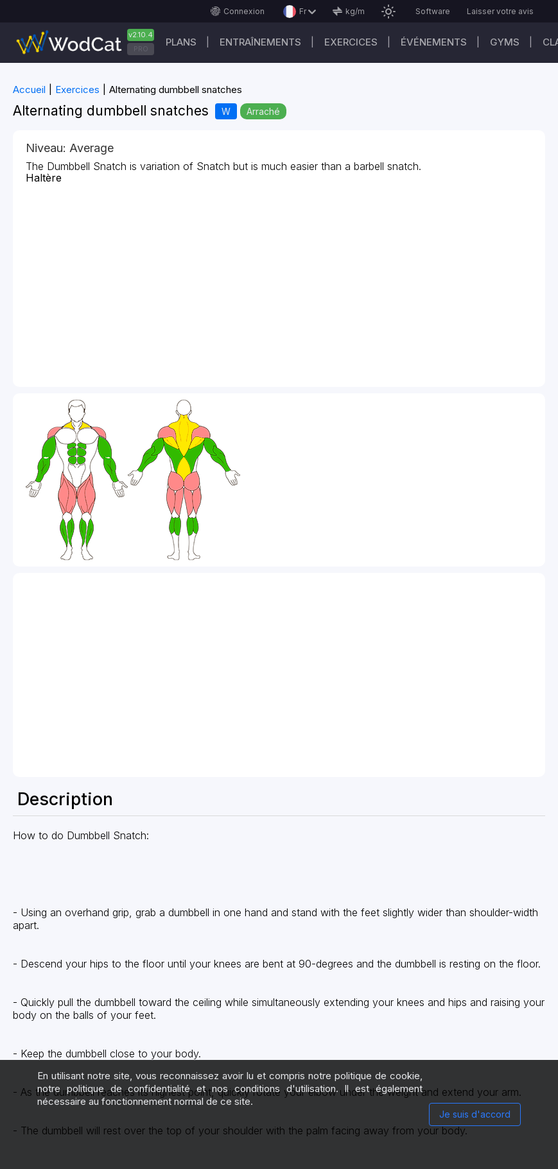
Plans (181, 42)
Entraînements (260, 42)
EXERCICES (351, 42)
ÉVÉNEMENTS (434, 42)
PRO (141, 48)
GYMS (504, 42)
